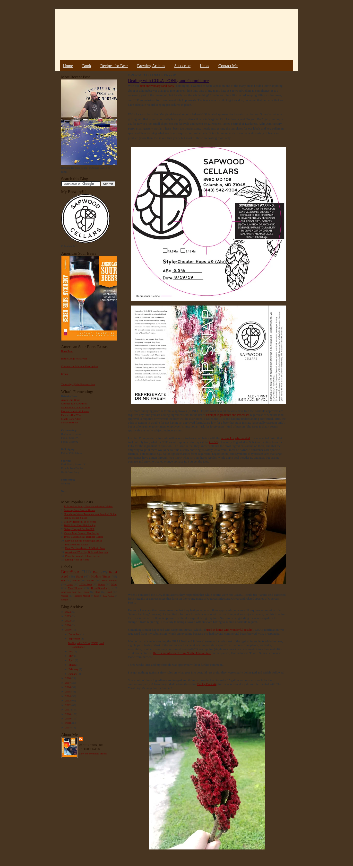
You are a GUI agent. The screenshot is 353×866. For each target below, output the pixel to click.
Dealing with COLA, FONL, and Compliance (168, 80)
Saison (76, 580)
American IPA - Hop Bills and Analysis (86, 552)
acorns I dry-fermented (235, 438)
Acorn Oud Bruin (70, 399)
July (71, 651)
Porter (101, 584)
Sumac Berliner (69, 422)
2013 (68, 700)
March (72, 664)
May (71, 655)
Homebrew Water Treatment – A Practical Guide (90, 514)
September (75, 638)
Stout (79, 576)
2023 (68, 616)
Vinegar (64, 599)
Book (86, 65)
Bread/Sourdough (100, 587)
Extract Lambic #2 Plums (75, 411)
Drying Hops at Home (77, 559)
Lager (70, 584)
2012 (68, 705)
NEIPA (91, 580)
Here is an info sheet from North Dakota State (182, 653)
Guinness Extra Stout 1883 (75, 407)
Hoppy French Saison (75, 517)
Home (68, 65)
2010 (68, 714)
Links (204, 65)
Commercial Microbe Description (79, 366)
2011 (68, 709)
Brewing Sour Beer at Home (79, 510)
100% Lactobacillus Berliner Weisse (83, 536)
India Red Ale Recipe (76, 544)
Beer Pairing (108, 596)
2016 (68, 687)
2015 (68, 691)
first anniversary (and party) (157, 85)
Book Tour (67, 351)
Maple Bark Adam (71, 418)
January (73, 673)
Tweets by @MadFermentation (78, 384)
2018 (68, 678)
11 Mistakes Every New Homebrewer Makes (88, 506)
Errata (64, 373)
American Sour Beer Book (75, 592)
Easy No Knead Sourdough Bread (83, 540)
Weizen (65, 596)
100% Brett (85, 584)
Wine (114, 584)
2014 (68, 696)
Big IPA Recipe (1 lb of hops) (80, 521)
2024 (68, 611)
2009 (68, 718)
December (74, 634)
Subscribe (182, 65)
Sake (96, 596)
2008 (68, 722)
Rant (97, 592)
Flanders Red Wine (71, 414)
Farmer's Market (82, 596)
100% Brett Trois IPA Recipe (79, 525)
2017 (68, 682)
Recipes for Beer (114, 65)
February (74, 669)
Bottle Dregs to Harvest (74, 358)
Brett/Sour (70, 571)
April (72, 660)
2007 (68, 727)
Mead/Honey (75, 587)
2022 (68, 620)
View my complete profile (93, 753)
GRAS (213, 442)
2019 (68, 629)
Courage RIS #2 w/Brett (74, 403)
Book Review (109, 580)
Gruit (109, 592)
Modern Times (100, 576)
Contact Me (228, 65)
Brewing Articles (151, 65)
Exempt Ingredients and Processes (228, 415)
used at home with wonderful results (229, 629)
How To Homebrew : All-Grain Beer (85, 548)
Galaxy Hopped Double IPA (79, 529)
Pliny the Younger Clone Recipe (82, 555)
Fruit (96, 572)
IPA (63, 580)
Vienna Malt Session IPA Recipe (81, 533)
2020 (68, 625)
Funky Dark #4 (206, 684)
